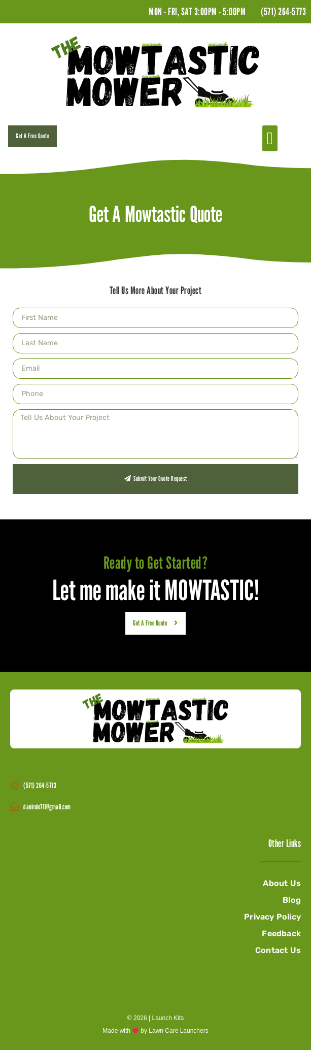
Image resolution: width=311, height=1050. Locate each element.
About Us (282, 883)
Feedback (281, 933)
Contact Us (278, 950)
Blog (292, 900)
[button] (269, 138)
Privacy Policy (272, 917)
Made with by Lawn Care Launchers (155, 1030)
